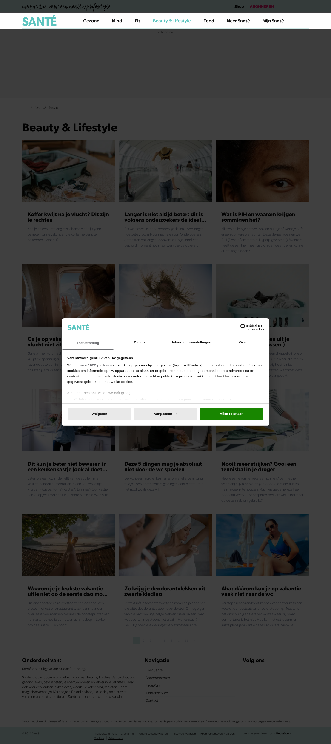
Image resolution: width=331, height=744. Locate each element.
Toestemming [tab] (88, 343)
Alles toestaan (231, 414)
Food (211, 20)
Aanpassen (166, 414)
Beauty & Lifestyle (174, 20)
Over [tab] (243, 342)
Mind (119, 20)
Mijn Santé (277, 20)
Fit (140, 20)
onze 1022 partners (95, 365)
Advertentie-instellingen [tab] (191, 342)
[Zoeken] (305, 20)
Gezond (94, 20)
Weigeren (99, 414)
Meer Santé (241, 20)
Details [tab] (140, 342)
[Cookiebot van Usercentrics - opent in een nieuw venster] (244, 327)
